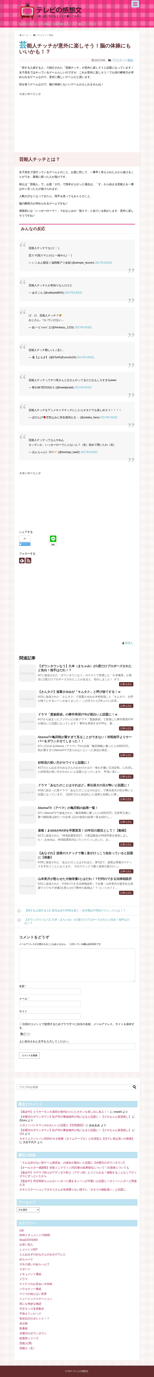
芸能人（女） (27, 1348)
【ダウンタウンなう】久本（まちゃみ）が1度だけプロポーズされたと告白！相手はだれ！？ (73, 921)
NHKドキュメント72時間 (34, 1235)
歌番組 (23, 1328)
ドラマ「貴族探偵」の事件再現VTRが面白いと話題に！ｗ (78, 714)
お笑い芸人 (26, 1244)
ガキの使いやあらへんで (34, 1264)
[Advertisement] (47, 120)
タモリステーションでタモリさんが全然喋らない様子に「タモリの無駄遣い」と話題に (72, 1189)
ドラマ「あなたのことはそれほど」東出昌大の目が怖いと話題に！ (84, 785)
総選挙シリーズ (29, 1338)
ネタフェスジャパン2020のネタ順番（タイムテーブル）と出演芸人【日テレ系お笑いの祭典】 (77, 1138)
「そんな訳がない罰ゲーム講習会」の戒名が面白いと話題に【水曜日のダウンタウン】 (72, 1162)
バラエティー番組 (122, 60)
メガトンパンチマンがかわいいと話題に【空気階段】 (52, 1125)
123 (21, 1133)
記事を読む (126, 684)
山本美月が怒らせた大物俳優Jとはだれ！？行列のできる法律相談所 (85, 879)
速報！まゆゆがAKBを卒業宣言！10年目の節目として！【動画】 (83, 830)
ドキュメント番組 (30, 1274)
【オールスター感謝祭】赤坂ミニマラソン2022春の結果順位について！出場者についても (74, 1167)
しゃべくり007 (28, 1249)
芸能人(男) (25, 1343)
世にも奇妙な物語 (30, 1303)
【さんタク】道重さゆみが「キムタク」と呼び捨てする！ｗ (79, 692)
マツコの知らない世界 (33, 1293)
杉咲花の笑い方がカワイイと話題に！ (64, 762)
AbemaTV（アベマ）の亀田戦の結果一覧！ (68, 808)
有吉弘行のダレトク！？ (34, 1318)
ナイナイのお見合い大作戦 (35, 1284)
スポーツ (24, 1269)
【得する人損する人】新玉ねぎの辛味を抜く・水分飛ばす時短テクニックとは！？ (71, 911)
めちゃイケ (26, 1259)
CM (21, 1230)
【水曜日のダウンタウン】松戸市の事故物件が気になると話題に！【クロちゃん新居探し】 (75, 1116)
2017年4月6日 (103, 262)
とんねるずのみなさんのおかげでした (42, 1254)
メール (24, 998)
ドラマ (23, 1279)
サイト (23, 1011)
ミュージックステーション (35, 1298)
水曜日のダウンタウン (33, 1333)
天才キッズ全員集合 (31, 1308)
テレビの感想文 (80, 1371)
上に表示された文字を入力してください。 (45, 1041)
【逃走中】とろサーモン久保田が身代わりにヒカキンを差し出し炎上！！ (64, 1111)
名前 (22, 986)
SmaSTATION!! (28, 1239)
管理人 (129, 643)
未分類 (23, 1323)
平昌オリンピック (30, 1313)
